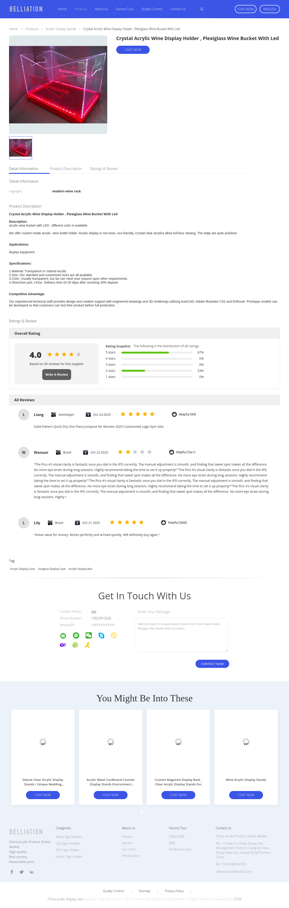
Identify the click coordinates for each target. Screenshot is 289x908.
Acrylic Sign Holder (69, 856)
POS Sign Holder (67, 850)
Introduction (131, 855)
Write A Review (56, 374)
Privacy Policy (174, 891)
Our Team (129, 849)
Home (62, 9)
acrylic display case (22, 569)
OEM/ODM (176, 836)
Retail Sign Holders (69, 837)
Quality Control (152, 9)
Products (81, 9)
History (127, 836)
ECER (237, 899)
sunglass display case (51, 569)
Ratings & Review (104, 168)
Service (127, 843)
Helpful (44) (187, 414)
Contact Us (178, 9)
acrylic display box (80, 569)
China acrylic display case (65, 899)
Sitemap (144, 891)
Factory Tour (125, 9)
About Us (101, 9)
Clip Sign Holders (68, 843)
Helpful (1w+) (185, 452)
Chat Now (246, 9)
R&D (172, 843)
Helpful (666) (177, 523)
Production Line (180, 849)
